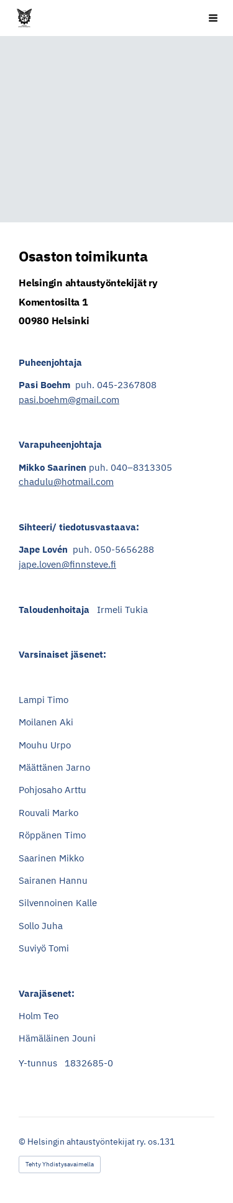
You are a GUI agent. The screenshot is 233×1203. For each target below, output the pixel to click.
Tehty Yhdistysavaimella (59, 1164)
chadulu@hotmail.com (66, 482)
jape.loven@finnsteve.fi (67, 564)
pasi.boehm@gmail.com (69, 400)
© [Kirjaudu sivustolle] (23, 1141)
